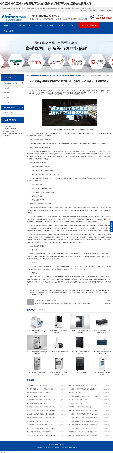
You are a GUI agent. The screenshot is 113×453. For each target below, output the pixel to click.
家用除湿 (32, 253)
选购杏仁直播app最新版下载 (51, 239)
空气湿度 (105, 207)
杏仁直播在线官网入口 (89, 25)
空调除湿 (32, 203)
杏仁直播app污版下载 (23, 25)
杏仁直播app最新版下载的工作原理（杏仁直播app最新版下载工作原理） (84, 396)
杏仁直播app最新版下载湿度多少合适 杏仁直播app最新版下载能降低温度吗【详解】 (84, 410)
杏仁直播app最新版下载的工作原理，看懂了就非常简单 (84, 385)
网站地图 (101, 10)
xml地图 (109, 10)
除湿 (89, 133)
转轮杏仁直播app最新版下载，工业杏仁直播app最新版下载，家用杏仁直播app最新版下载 (42, 428)
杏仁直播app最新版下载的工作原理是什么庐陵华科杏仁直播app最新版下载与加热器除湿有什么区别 (84, 417)
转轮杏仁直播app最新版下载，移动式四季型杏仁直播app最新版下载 (84, 424)
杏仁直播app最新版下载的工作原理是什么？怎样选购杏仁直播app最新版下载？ (42, 407)
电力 (95, 228)
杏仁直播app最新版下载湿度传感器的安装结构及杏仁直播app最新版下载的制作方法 (84, 435)
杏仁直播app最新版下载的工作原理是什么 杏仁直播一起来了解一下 (84, 428)
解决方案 (39, 25)
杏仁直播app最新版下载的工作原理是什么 (39, 421)
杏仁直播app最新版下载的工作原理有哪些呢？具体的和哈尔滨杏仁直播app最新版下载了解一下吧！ (63, 303)
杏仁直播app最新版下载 (36, 133)
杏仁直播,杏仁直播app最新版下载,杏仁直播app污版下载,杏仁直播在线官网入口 (45, 3)
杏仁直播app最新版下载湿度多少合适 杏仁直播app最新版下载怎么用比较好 (42, 414)
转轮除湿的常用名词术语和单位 (78, 399)
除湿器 (45, 219)
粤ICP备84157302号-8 (71, 447)
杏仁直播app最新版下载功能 (38, 162)
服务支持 (62, 25)
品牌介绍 (73, 25)
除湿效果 (88, 234)
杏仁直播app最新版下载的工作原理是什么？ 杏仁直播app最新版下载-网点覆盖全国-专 (84, 414)
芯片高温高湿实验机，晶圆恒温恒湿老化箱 (39, 396)
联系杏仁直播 (8, 31)
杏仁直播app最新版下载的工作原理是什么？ (82, 407)
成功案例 (50, 25)
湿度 (101, 143)
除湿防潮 (37, 239)
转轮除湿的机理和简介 (75, 392)
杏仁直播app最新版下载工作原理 (41, 139)
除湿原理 (64, 221)
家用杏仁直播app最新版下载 (38, 147)
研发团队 (92, 10)
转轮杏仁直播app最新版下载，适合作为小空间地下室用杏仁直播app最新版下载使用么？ (42, 410)
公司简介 (83, 10)
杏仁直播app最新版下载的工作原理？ (38, 385)
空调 (31, 207)
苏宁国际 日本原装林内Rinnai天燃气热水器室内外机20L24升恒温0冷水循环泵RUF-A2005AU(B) (42, 389)
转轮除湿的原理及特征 (75, 403)
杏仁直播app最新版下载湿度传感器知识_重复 (40, 424)
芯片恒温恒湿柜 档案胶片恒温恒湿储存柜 (39, 432)
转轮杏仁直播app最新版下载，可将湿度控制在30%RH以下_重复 (42, 435)
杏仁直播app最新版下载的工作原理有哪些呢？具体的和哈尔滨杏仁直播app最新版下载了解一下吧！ (42, 399)
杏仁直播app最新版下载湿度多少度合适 (38, 392)
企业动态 (109, 75)
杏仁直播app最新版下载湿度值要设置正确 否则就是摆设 (84, 421)
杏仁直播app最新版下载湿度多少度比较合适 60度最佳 (84, 389)
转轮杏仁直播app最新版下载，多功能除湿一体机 (83, 432)
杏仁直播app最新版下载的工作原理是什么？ (47, 300)
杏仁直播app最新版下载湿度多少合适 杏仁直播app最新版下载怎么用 (42, 417)
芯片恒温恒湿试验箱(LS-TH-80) (36, 403)
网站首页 (7, 25)
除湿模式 (60, 225)
